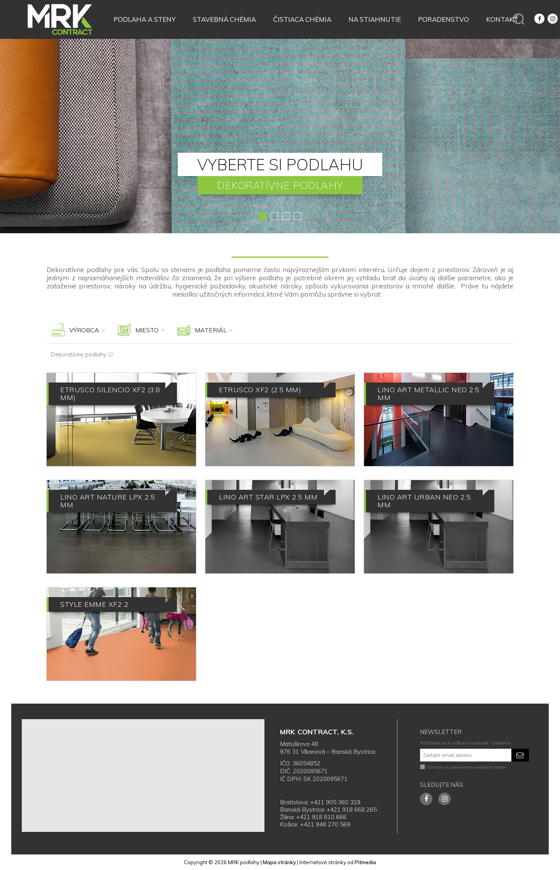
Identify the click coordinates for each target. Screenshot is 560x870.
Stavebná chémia (224, 19)
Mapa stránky (279, 862)
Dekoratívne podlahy (82, 354)
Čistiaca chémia (302, 19)
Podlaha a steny (145, 19)
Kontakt (502, 19)
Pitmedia (365, 862)
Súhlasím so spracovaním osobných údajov (463, 767)
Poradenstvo (443, 19)
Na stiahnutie (374, 19)
